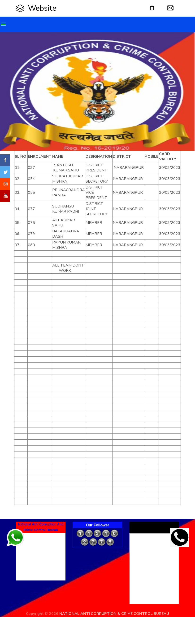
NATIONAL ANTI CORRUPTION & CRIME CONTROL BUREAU (114, 613)
